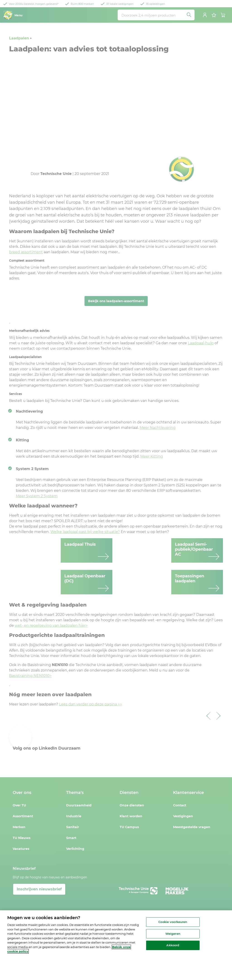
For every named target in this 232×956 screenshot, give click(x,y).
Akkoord (172, 945)
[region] (116, 933)
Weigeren (172, 933)
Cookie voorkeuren (172, 922)
